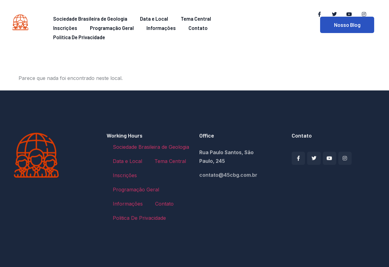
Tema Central (189, 18)
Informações (118, 26)
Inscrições (225, 18)
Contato (151, 26)
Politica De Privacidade (195, 26)
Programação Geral (73, 26)
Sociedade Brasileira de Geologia (90, 18)
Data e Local (151, 18)
